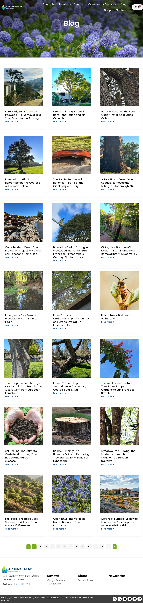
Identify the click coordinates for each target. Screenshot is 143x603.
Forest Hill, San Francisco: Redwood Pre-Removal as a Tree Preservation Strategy (23, 115)
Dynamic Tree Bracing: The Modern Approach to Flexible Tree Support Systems (118, 456)
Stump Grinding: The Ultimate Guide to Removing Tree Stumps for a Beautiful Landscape (71, 456)
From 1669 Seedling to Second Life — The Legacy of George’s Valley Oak (71, 386)
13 (109, 546)
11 (96, 546)
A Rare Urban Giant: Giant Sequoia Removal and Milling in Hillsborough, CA (117, 183)
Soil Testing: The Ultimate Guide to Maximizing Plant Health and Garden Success (21, 456)
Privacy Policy (53, 597)
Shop (107, 10)
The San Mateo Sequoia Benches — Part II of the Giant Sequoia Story (68, 183)
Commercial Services (102, 4)
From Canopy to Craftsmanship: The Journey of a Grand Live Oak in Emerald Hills (71, 320)
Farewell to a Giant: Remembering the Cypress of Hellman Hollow (22, 183)
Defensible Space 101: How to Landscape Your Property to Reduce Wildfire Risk (119, 522)
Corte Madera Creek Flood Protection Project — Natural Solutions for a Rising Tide (23, 250)
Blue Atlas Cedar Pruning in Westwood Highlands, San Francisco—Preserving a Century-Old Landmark (70, 252)
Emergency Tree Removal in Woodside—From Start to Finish (23, 318)
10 (90, 546)
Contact (121, 10)
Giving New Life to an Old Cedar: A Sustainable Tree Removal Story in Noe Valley (119, 250)
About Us (48, 4)
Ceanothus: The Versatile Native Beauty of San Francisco (69, 522)
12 (102, 546)
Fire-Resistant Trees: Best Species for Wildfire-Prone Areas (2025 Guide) (21, 522)
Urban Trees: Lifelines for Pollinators (116, 316)
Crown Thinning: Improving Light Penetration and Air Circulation (70, 115)
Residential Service (71, 4)
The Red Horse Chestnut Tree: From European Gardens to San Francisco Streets (118, 388)
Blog (124, 4)
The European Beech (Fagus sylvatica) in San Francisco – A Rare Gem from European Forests (23, 388)
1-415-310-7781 (22, 584)
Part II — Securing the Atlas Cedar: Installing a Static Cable (118, 115)
